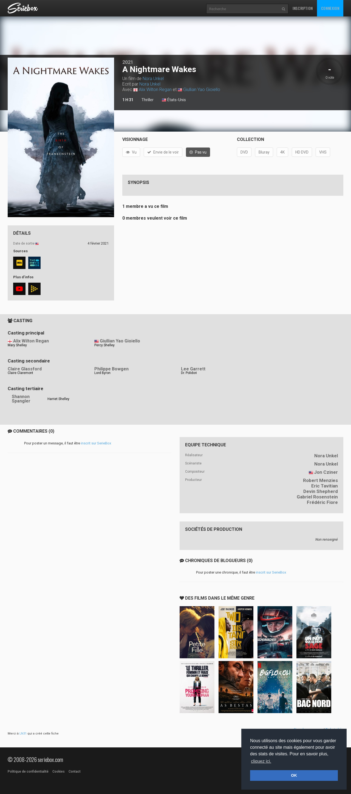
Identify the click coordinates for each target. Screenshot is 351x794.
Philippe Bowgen (111, 369)
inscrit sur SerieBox (96, 443)
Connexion (330, 8)
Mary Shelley (17, 345)
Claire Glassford (25, 369)
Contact (75, 771)
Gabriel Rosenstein (317, 497)
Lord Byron (102, 373)
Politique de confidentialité (28, 771)
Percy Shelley (104, 345)
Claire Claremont (20, 373)
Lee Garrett (193, 369)
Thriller (147, 99)
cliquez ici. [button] (261, 761)
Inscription (303, 8)
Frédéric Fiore (322, 502)
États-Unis (174, 100)
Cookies (58, 771)
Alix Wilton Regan (155, 89)
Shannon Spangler (21, 399)
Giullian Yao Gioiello (201, 89)
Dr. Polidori (189, 373)
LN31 (23, 733)
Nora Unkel (153, 78)
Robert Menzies (320, 480)
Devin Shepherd (320, 491)
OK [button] (294, 775)
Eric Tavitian (324, 486)
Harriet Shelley (58, 399)
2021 (127, 62)
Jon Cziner (326, 472)
